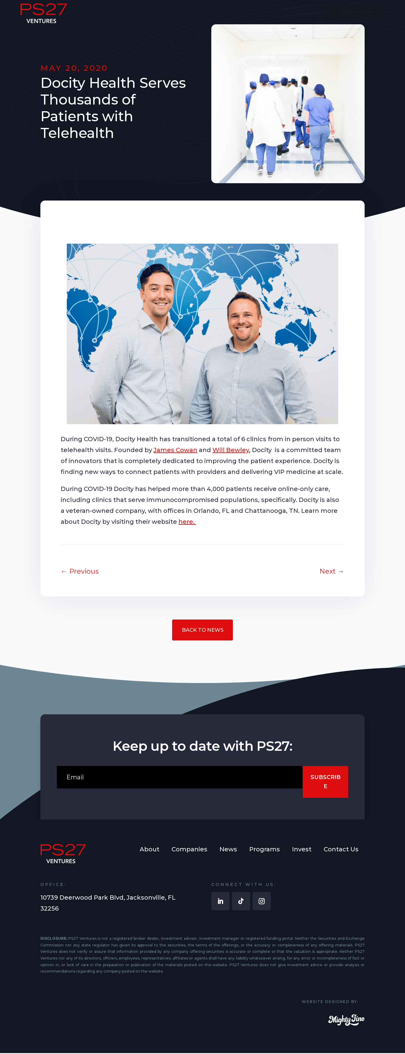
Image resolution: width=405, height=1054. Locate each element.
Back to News (202, 630)
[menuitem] (154, 17)
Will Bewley (231, 450)
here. (187, 521)
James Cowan (175, 450)
